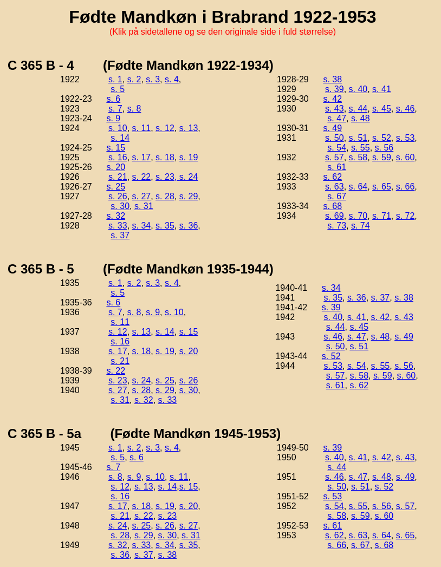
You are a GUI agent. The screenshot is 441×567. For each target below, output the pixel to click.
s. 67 (336, 196)
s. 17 (141, 157)
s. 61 (336, 167)
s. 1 (115, 79)
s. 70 (358, 215)
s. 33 (117, 225)
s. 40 (358, 89)
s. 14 (120, 137)
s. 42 (332, 98)
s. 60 (405, 157)
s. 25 (115, 186)
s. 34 (141, 225)
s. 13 (188, 128)
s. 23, (167, 176)
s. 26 (117, 196)
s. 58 (358, 157)
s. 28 (164, 196)
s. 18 (164, 157)
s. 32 (115, 215)
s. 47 (336, 118)
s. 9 (113, 118)
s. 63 (334, 186)
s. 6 (113, 98)
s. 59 (381, 157)
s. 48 (360, 118)
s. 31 (143, 206)
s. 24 (188, 176)
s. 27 (141, 196)
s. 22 (141, 176)
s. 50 (334, 137)
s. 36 (188, 225)
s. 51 (358, 137)
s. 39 (334, 89)
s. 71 (381, 215)
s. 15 (115, 147)
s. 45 (381, 108)
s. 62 (332, 176)
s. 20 (115, 167)
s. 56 (384, 147)
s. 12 (164, 128)
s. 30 (120, 206)
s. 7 (115, 108)
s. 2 (134, 79)
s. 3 (153, 79)
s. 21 (117, 176)
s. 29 (188, 196)
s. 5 (118, 89)
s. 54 (336, 147)
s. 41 (381, 89)
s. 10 (117, 128)
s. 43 (334, 108)
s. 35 (164, 225)
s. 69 (334, 215)
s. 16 (117, 157)
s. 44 (358, 108)
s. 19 (188, 157)
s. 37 (120, 235)
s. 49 (332, 128)
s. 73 (336, 225)
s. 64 (358, 186)
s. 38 (332, 79)
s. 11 (141, 128)
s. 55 (360, 147)
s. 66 (405, 186)
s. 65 (381, 186)
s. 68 (332, 206)
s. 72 (405, 215)
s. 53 (405, 137)
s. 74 (360, 225)
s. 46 (405, 108)
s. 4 (172, 79)
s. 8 (134, 108)
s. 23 (117, 380)
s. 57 (334, 157)
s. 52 (381, 137)
